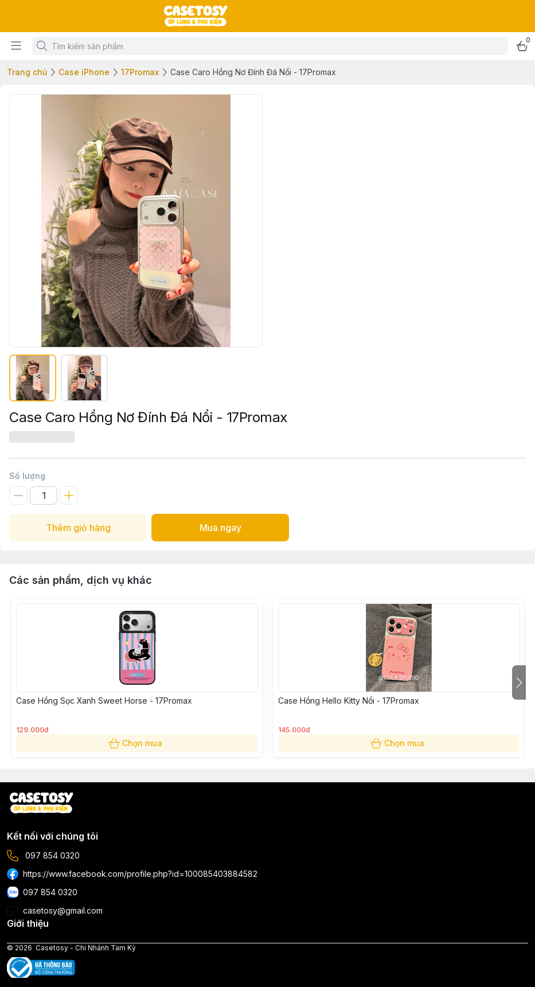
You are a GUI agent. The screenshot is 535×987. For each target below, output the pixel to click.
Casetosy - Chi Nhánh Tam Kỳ (86, 947)
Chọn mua (136, 743)
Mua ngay (220, 527)
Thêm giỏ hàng (78, 527)
